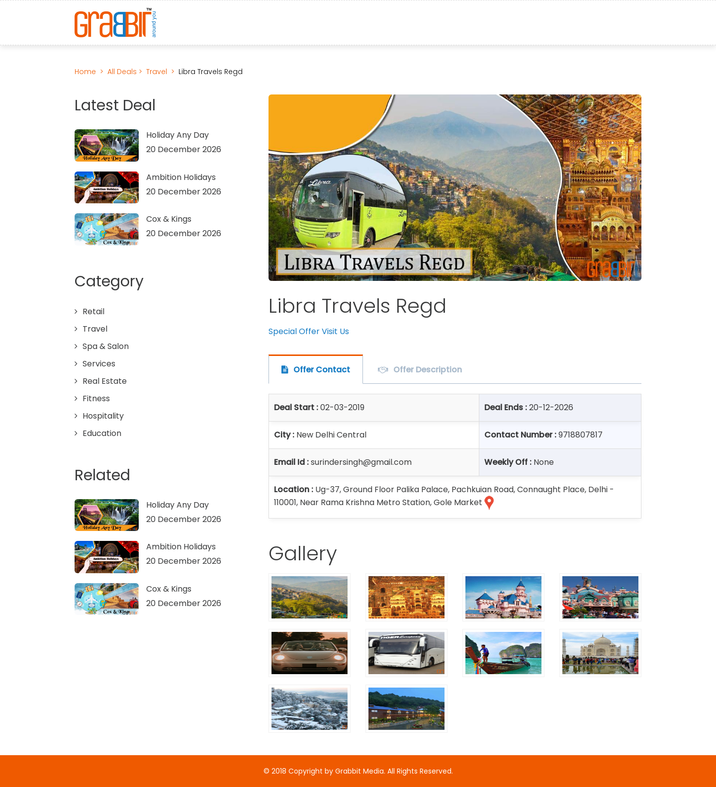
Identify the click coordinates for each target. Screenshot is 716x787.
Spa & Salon (106, 346)
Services (99, 363)
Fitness (96, 398)
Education (102, 433)
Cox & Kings (168, 219)
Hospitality (103, 416)
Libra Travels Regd (211, 72)
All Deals (123, 72)
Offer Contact (321, 369)
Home (85, 72)
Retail (93, 311)
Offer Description (427, 369)
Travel (156, 72)
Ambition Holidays (181, 177)
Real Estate (105, 381)
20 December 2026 (183, 149)
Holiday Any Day (177, 135)
